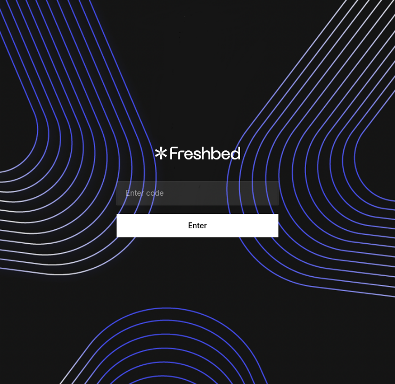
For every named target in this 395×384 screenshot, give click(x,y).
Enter (197, 225)
